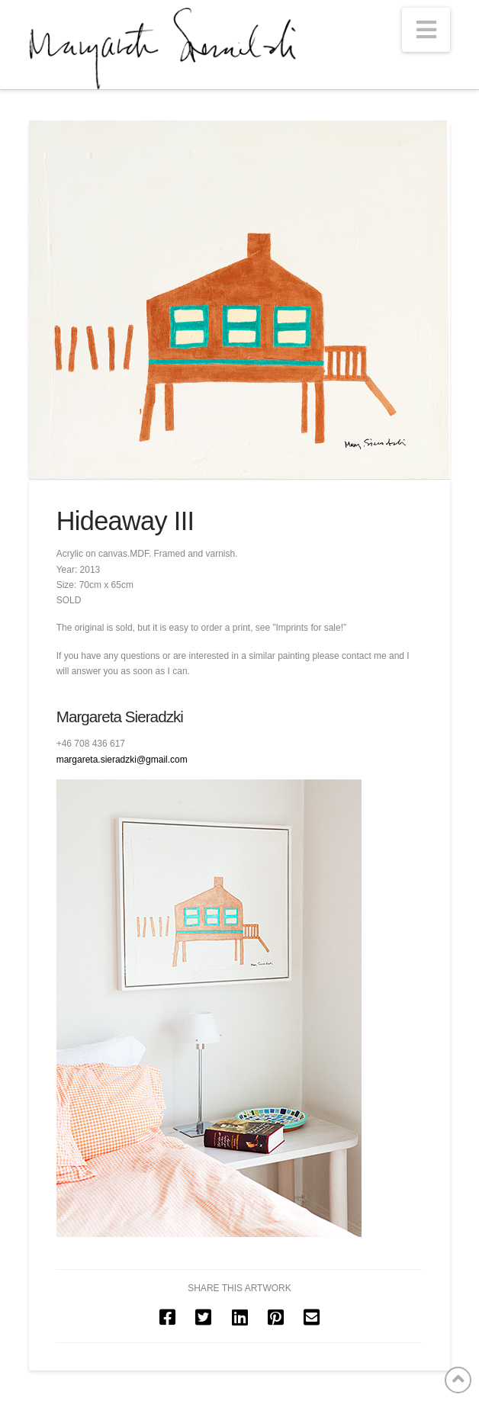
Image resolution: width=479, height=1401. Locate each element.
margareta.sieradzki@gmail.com (122, 759)
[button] (426, 30)
